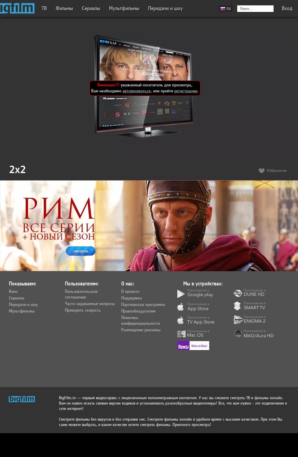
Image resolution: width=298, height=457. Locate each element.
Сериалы (91, 8)
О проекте (130, 291)
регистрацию (186, 91)
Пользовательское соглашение (81, 294)
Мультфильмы (124, 8)
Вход (287, 8)
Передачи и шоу (165, 8)
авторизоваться (136, 91)
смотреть (80, 251)
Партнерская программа (143, 304)
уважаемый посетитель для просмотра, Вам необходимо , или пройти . (145, 88)
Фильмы (64, 8)
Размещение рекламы (140, 330)
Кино (13, 291)
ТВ (44, 8)
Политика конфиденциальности (140, 320)
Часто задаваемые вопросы (90, 304)
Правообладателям (138, 311)
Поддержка (131, 298)
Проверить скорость (83, 310)
